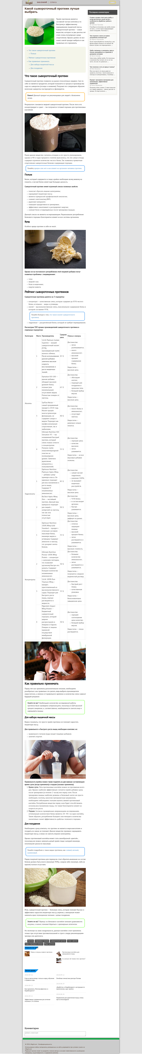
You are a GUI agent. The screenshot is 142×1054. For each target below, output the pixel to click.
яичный (75, 850)
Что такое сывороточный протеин (42, 50)
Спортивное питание (42, 941)
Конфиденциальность (45, 1044)
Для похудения (36, 68)
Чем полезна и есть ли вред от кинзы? (102, 67)
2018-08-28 (60, 994)
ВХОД (112, 2)
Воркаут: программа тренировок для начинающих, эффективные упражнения (101, 81)
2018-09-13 (29, 985)
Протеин (30, 941)
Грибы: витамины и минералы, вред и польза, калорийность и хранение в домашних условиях (102, 52)
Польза (33, 54)
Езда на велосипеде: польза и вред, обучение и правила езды (39, 979)
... (108, 30)
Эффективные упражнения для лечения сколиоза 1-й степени (37, 1000)
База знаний (42, 2)
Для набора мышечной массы (42, 65)
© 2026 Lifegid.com (31, 1044)
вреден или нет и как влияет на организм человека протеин (58, 168)
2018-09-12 (29, 996)
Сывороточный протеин (58, 941)
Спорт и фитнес (73, 941)
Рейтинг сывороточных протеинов (42, 58)
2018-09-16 (29, 975)
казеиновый (32, 853)
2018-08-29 (60, 984)
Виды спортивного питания (34, 944)
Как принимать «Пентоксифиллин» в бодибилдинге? (36, 990)
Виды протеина (50, 944)
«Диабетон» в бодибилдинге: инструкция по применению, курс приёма (70, 988)
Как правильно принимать (39, 61)
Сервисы (53, 2)
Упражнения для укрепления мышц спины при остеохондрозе (69, 998)
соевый (69, 850)
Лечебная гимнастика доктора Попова (68, 978)
